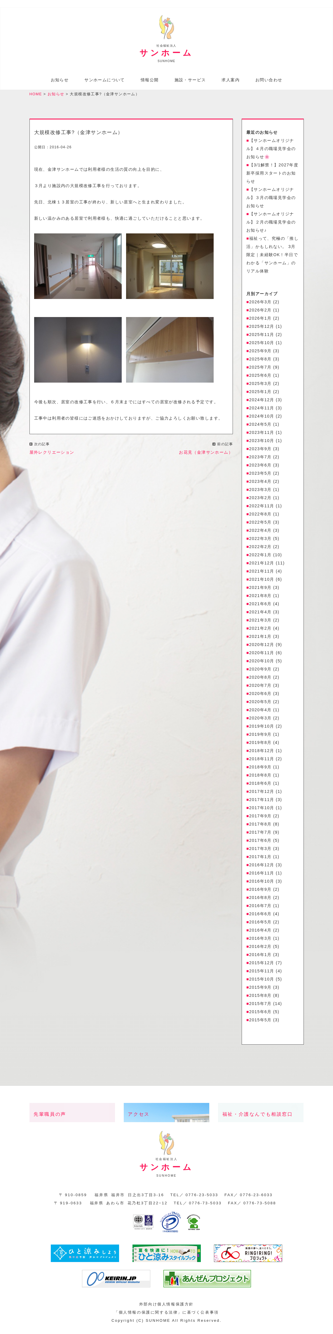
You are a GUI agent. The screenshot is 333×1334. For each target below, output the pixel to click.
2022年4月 (260, 532)
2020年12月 (261, 647)
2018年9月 (260, 769)
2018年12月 (261, 753)
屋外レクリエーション (51, 454)
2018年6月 (260, 785)
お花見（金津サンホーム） (206, 454)
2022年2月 (260, 549)
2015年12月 (261, 965)
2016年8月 (260, 899)
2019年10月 (261, 728)
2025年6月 (260, 377)
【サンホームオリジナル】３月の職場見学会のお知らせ (271, 199)
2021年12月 (261, 565)
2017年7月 (260, 834)
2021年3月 (260, 622)
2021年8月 (260, 598)
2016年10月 (261, 883)
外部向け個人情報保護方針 (166, 1306)
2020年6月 (260, 696)
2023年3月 (260, 492)
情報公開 (150, 80)
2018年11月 (261, 761)
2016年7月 (260, 908)
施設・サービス (190, 80)
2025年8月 (260, 361)
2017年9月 (260, 818)
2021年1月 (260, 638)
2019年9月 (260, 736)
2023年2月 (260, 500)
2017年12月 (261, 793)
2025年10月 (261, 345)
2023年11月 (261, 434)
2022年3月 (260, 540)
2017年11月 (261, 802)
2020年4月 (260, 712)
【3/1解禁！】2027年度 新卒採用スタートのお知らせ (272, 175)
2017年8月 (260, 826)
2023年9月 (260, 451)
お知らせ (60, 80)
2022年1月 (260, 557)
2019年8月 (260, 744)
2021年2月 (260, 630)
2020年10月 (261, 663)
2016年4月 (260, 932)
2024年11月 (261, 410)
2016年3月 (260, 940)
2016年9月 (260, 891)
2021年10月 (261, 581)
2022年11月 (261, 508)
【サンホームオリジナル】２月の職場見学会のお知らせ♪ (271, 224)
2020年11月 (261, 655)
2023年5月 (260, 475)
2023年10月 (261, 443)
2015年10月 (261, 981)
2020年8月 (260, 679)
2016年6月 (260, 916)
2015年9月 (260, 989)
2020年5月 (260, 704)
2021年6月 (260, 606)
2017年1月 (260, 859)
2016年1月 (260, 957)
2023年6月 (260, 467)
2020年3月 (260, 720)
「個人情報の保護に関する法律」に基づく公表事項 (166, 1314)
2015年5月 (260, 1022)
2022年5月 (260, 524)
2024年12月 (261, 402)
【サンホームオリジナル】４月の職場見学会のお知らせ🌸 (271, 150)
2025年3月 (260, 385)
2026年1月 (260, 320)
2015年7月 (260, 1006)
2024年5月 (260, 426)
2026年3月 (260, 304)
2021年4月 (260, 614)
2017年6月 (260, 842)
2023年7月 (260, 459)
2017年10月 (261, 810)
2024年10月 (261, 418)
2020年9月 (260, 671)
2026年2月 (260, 312)
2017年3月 (260, 851)
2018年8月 (260, 777)
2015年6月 (260, 1014)
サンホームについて (104, 80)
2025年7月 (260, 369)
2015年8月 (260, 997)
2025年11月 (261, 337)
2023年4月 (260, 483)
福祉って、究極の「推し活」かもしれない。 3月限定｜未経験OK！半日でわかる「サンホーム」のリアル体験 (272, 257)
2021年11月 (261, 573)
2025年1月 (260, 394)
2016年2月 (260, 948)
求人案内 (231, 80)
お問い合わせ (268, 80)
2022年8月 (260, 516)
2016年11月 (261, 875)
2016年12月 (261, 867)
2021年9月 (260, 589)
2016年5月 (260, 924)
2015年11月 (261, 973)
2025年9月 (260, 353)
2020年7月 (260, 687)
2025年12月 (261, 328)
